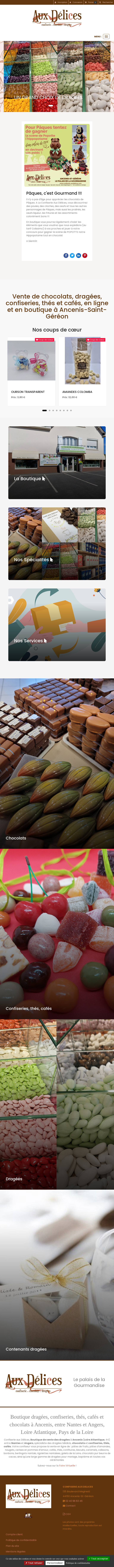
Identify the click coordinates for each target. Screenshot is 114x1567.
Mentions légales (15, 1551)
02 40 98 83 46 (74, 1501)
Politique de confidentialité (21, 1540)
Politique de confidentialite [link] (78, 1563)
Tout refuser (34, 1563)
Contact (71, 1505)
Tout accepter (98, 1558)
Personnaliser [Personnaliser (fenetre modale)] (55, 1563)
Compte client (14, 1534)
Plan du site (12, 1546)
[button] (9, 76)
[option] (57, 191)
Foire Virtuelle (67, 1465)
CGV (67, 1514)
